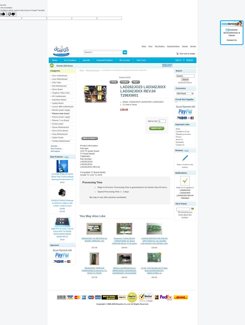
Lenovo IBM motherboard (62, 107)
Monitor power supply (61, 110)
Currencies (181, 88)
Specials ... (55, 146)
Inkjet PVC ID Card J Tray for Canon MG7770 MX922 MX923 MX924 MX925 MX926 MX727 (62, 233)
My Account (124, 60)
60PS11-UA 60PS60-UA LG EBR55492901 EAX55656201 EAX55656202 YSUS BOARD (124, 270)
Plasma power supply (61, 117)
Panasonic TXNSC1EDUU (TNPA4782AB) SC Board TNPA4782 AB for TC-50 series (124, 240)
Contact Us (180, 145)
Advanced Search (185, 83)
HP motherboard (59, 96)
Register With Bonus (64, 65)
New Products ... (57, 149)
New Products (160, 46)
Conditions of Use (182, 131)
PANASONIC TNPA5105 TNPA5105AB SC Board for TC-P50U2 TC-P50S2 (94, 270)
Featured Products (173, 46)
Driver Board (57, 89)
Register (193, 46)
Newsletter (180, 142)
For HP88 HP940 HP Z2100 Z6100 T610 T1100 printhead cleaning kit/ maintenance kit (62, 176)
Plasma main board (92, 70)
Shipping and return (183, 134)
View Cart (141, 60)
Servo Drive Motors (60, 131)
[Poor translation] (11, 14)
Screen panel (57, 124)
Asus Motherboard (60, 79)
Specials (185, 46)
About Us (179, 139)
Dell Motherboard (59, 86)
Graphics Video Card (61, 93)
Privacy (178, 137)
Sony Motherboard (60, 134)
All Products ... (56, 151)
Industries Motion (59, 100)
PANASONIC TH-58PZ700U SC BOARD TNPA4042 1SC (94, 239)
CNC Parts (56, 82)
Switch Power (58, 138)
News (150, 46)
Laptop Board (57, 103)
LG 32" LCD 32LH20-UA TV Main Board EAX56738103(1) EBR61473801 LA (154, 270)
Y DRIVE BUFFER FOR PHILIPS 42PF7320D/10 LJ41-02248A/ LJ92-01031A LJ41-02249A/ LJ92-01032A (154, 241)
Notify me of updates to (185, 193)
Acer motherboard (59, 76)
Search (179, 71)
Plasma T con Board (60, 120)
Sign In (178, 60)
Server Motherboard (60, 127)
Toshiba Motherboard (61, 141)
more (66, 157)
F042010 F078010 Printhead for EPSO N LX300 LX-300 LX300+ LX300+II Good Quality (62, 204)
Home (144, 46)
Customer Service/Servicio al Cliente (231, 33)
